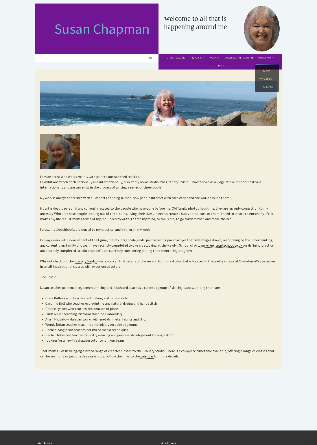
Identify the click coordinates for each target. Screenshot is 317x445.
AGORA (214, 57)
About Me (264, 57)
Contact (220, 65)
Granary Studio (85, 261)
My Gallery (197, 57)
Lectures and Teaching (239, 57)
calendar (147, 356)
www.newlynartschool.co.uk (222, 245)
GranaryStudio (175, 57)
